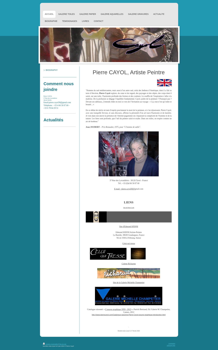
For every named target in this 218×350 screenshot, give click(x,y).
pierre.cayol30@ (128, 189)
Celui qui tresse (128, 243)
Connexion (172, 343)
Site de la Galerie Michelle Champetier (128, 282)
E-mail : (117, 189)
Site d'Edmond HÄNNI (128, 226)
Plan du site (62, 344)
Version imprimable (50, 344)
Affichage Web (171, 345)
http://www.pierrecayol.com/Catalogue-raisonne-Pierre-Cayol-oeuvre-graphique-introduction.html (128, 315)
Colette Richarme (129, 264)
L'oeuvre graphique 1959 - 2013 (118, 309)
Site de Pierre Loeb (128, 207)
